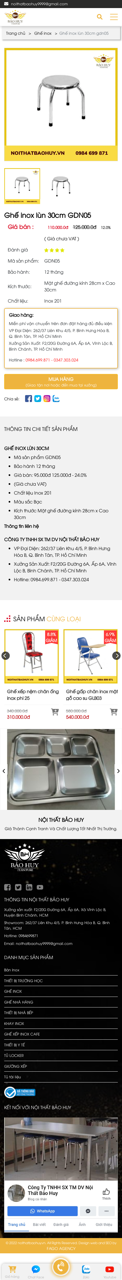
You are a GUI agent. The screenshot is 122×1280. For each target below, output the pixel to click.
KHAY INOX (14, 1023)
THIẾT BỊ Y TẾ (14, 1044)
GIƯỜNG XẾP (15, 1066)
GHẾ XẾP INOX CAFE (22, 1033)
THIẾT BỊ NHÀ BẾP (18, 1012)
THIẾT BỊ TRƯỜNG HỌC (23, 980)
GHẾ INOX (13, 991)
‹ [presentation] (4, 769)
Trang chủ (15, 33)
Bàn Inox (11, 969)
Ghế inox (43, 33)
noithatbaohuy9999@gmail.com (39, 3)
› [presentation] (118, 769)
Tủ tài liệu (12, 1076)
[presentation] (5, 656)
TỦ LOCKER (14, 1055)
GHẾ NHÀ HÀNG (18, 1001)
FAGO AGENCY (61, 1248)
